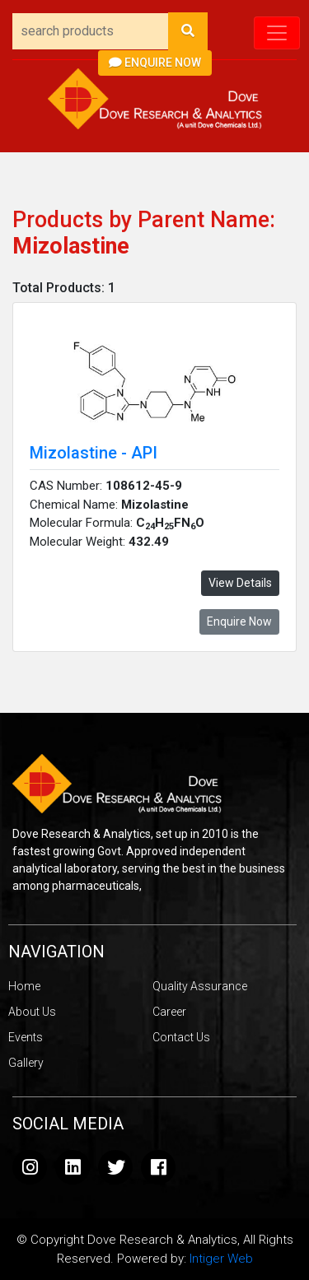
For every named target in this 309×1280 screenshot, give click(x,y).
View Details (240, 582)
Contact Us (181, 1037)
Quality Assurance (199, 986)
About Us (32, 1011)
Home (24, 986)
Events (25, 1037)
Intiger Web (221, 1258)
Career (169, 1011)
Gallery (26, 1062)
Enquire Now (155, 62)
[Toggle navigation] (277, 32)
